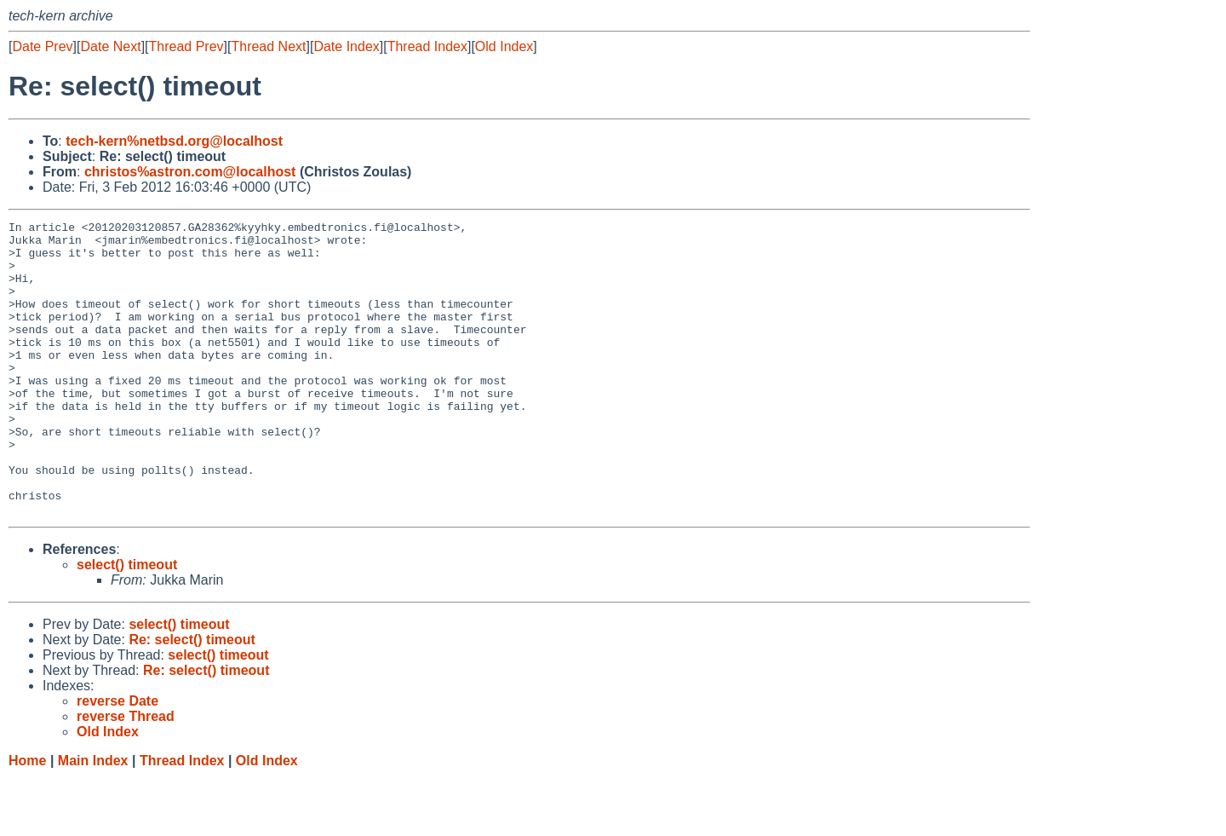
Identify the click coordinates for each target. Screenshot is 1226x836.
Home (27, 819)
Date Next (110, 46)
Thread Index (427, 46)
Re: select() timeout (192, 698)
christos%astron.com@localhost (190, 171)
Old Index (504, 46)
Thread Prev (186, 46)
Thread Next (268, 46)
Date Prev (42, 46)
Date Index (346, 46)
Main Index (93, 819)
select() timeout (127, 623)
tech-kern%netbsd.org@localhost (174, 141)
